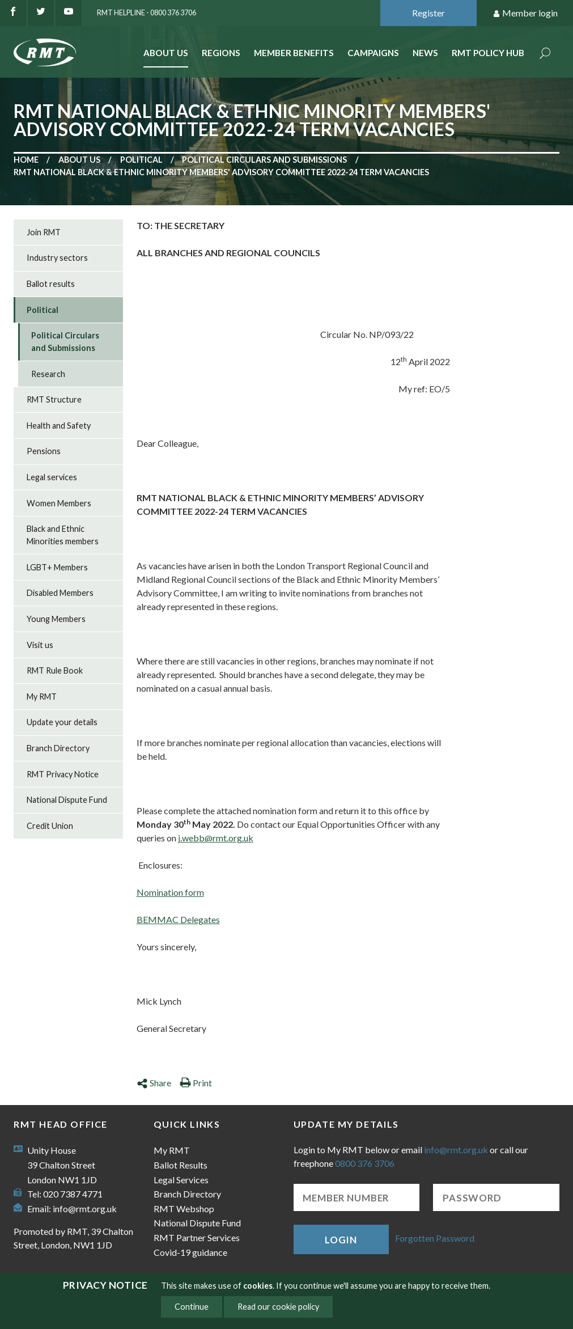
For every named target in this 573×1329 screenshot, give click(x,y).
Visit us (40, 645)
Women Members (59, 503)
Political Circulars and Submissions (264, 159)
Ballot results (51, 284)
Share (154, 1082)
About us (79, 159)
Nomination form (170, 892)
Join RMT (44, 232)
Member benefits (294, 53)
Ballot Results (180, 1164)
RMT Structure (54, 399)
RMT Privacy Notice (63, 774)
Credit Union (50, 826)
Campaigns (373, 53)
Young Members (56, 619)
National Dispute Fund (67, 800)
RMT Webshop (184, 1208)
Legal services (52, 477)
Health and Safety (59, 425)
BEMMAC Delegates (178, 919)
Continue (192, 1306)
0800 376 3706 (364, 1163)
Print (196, 1082)
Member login (525, 13)
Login (340, 1240)
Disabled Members (60, 593)
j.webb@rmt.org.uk (215, 837)
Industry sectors (57, 258)
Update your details (62, 722)
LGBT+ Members (57, 567)
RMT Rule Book (55, 670)
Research (48, 374)
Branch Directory (58, 748)
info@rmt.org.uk (85, 1208)
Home (26, 159)
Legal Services (181, 1179)
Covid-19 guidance (190, 1252)
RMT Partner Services (197, 1237)
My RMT (42, 696)
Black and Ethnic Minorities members (63, 535)
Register (428, 12)
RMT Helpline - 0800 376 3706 (146, 12)
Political (141, 159)
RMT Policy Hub (488, 53)
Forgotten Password (434, 1238)
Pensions (44, 451)
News (425, 53)
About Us (165, 53)
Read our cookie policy (278, 1306)
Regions (221, 53)
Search (545, 54)
